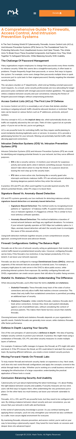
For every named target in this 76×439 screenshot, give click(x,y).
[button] (35, 13)
